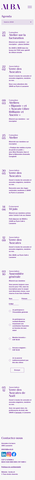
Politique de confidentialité (11, 467)
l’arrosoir (18, 412)
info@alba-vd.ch (7, 449)
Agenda (6, 16)
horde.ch (8, 472)
